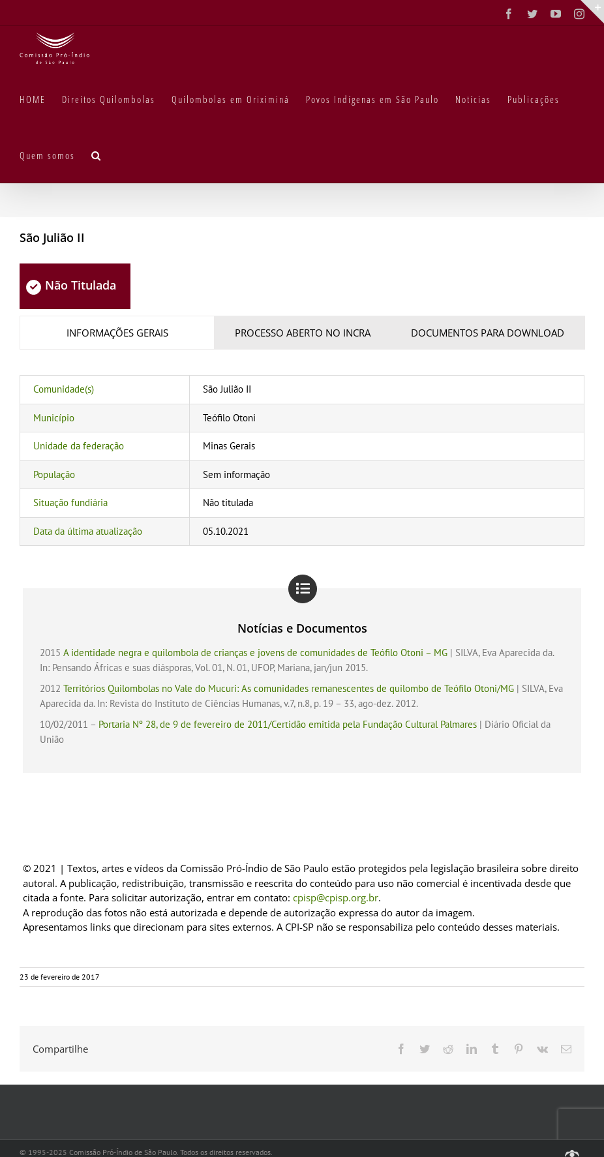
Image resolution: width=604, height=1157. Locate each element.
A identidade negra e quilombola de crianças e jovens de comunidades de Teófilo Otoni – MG (255, 652)
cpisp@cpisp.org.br (335, 897)
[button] (96, 155)
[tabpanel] (302, 460)
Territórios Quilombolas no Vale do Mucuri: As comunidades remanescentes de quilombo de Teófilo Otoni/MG (288, 688)
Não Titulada (71, 285)
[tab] (117, 333)
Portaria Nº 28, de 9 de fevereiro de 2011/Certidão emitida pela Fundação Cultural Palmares (287, 724)
